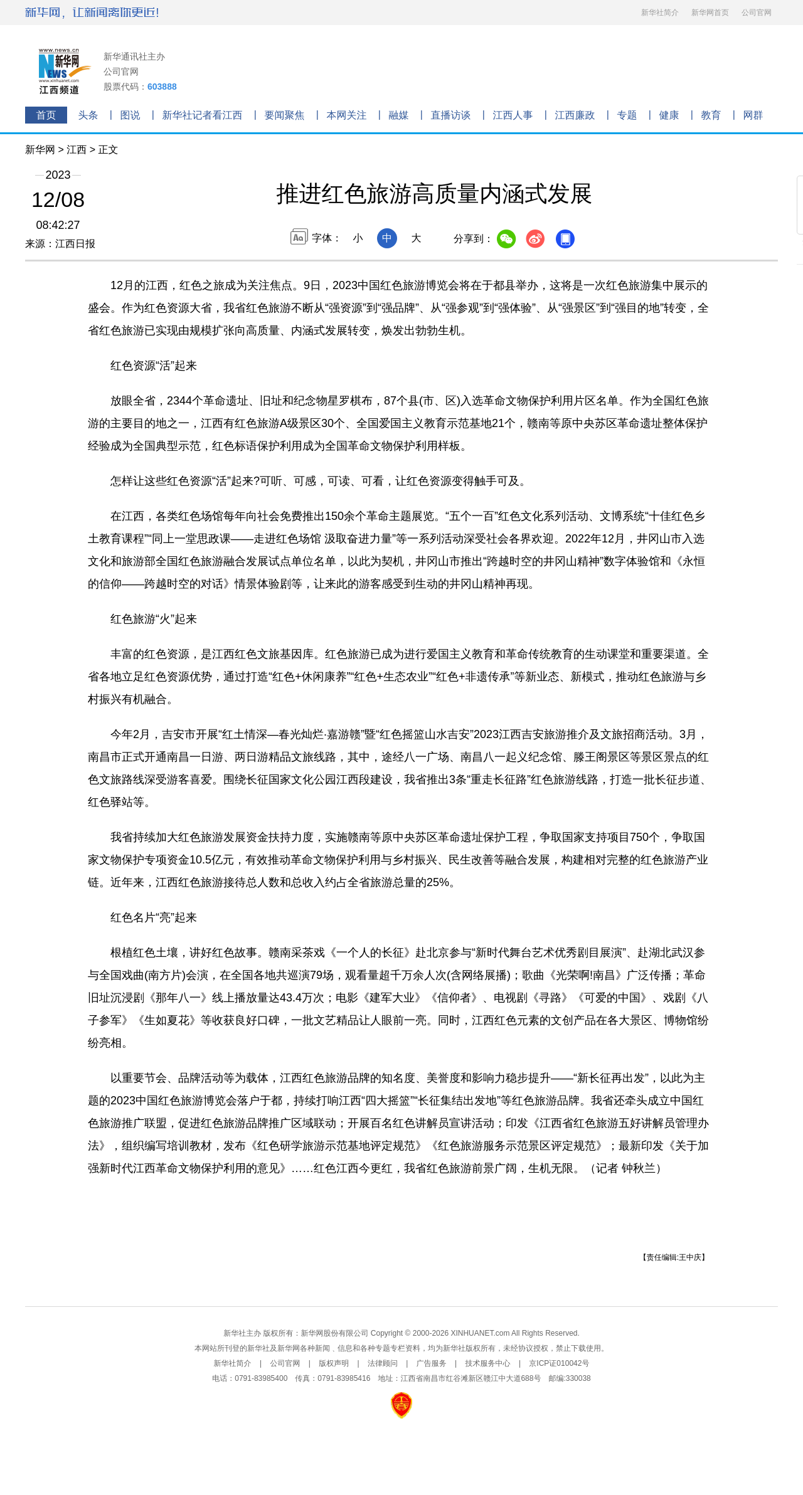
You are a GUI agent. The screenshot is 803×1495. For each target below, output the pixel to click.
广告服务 (432, 1363)
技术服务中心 (488, 1363)
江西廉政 (575, 115)
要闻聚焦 (285, 115)
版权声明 (334, 1363)
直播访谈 (451, 115)
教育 (711, 115)
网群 (753, 115)
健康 (669, 115)
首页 (46, 115)
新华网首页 (710, 12)
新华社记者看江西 (202, 115)
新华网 (40, 149)
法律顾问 (383, 1363)
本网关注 (347, 115)
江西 (76, 149)
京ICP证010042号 (559, 1363)
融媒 (399, 115)
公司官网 (757, 12)
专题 (627, 115)
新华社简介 (660, 12)
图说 (130, 115)
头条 (88, 115)
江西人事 (513, 115)
